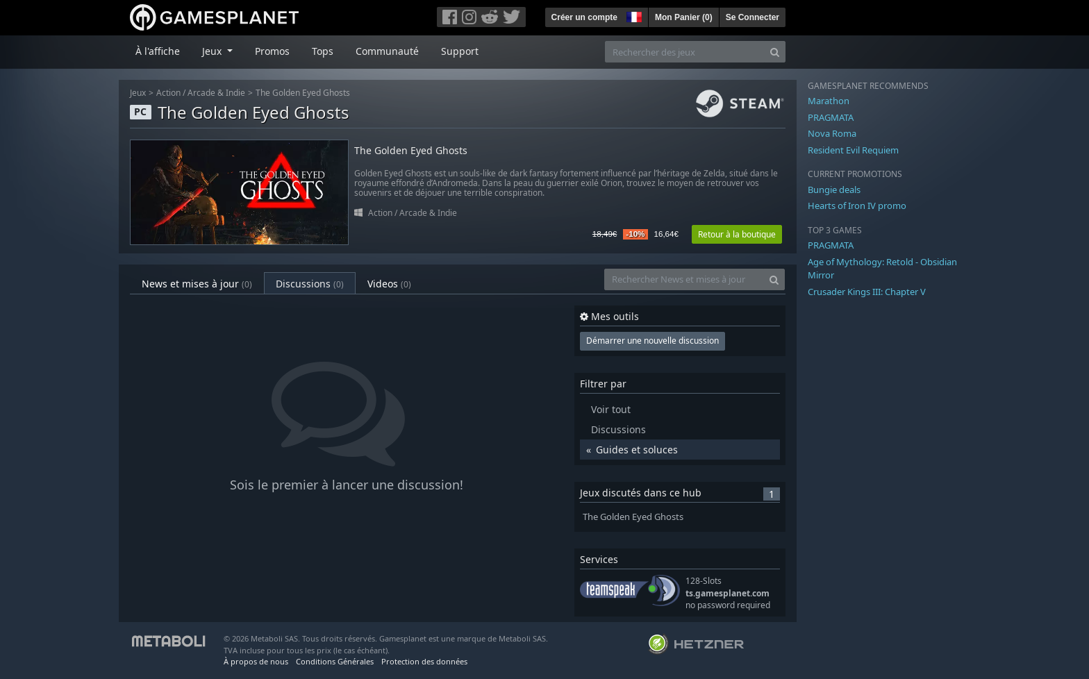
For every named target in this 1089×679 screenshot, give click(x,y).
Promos (272, 51)
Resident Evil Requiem (853, 150)
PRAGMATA (831, 117)
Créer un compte (584, 17)
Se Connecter (752, 17)
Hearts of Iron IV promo (857, 205)
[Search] (774, 51)
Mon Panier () (684, 17)
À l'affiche (157, 51)
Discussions (310, 283)
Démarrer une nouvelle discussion (652, 340)
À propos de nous (256, 661)
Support (460, 51)
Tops (322, 51)
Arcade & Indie (216, 92)
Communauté (387, 51)
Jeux (138, 92)
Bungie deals (834, 189)
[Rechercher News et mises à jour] (684, 279)
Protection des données (424, 661)
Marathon (828, 100)
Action (168, 92)
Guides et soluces (637, 449)
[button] (633, 15)
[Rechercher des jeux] (685, 51)
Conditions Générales (335, 661)
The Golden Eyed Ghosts (303, 92)
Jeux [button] (213, 51)
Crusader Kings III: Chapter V (867, 291)
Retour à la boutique (737, 234)
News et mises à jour (197, 283)
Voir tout (611, 409)
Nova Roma (832, 133)
